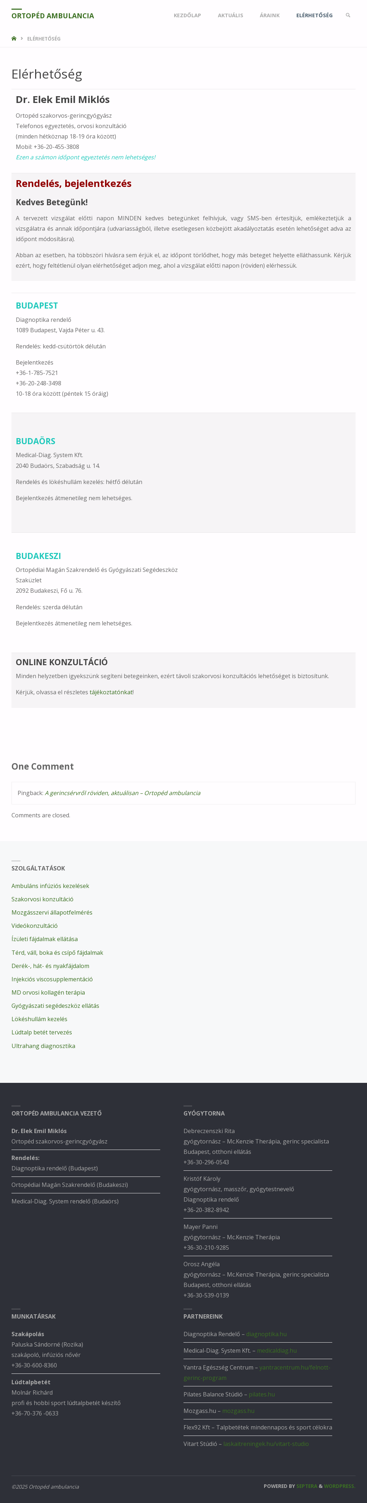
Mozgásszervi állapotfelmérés (51, 912)
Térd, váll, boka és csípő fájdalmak (57, 953)
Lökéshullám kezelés (39, 1019)
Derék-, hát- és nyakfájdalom (50, 966)
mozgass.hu (238, 1411)
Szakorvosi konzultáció (42, 899)
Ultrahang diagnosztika (43, 1046)
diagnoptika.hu (266, 1334)
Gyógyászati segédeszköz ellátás (55, 1006)
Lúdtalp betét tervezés (41, 1032)
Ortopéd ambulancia (52, 15)
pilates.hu (262, 1394)
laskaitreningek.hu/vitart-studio (266, 1444)
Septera (306, 1486)
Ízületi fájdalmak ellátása (44, 939)
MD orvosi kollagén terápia (48, 992)
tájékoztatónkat (111, 692)
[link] (348, 15)
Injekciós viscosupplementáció (52, 979)
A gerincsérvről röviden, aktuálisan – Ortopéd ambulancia (122, 793)
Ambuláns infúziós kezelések (50, 886)
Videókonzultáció (34, 926)
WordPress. (340, 1486)
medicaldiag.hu (277, 1350)
